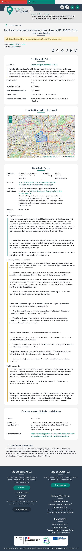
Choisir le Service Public (60, 527)
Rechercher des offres (60, 501)
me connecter (60, 485)
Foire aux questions (60, 507)
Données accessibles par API (59, 548)
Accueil (34, 14)
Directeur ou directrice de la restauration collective (37, 182)
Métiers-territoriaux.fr (60, 524)
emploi (32, 2)
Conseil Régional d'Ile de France (44, 64)
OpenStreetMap (49, 156)
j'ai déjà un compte (21, 492)
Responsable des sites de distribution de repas (36, 185)
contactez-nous (21, 509)
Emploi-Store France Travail (60, 533)
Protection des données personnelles (60, 510)
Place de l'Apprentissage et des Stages (60, 530)
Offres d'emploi (44, 14)
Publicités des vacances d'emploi (59, 504)
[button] (10, 118)
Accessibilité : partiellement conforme (60, 512)
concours (6, 2)
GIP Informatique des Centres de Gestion (36, 548)
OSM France (69, 156)
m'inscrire (21, 488)
